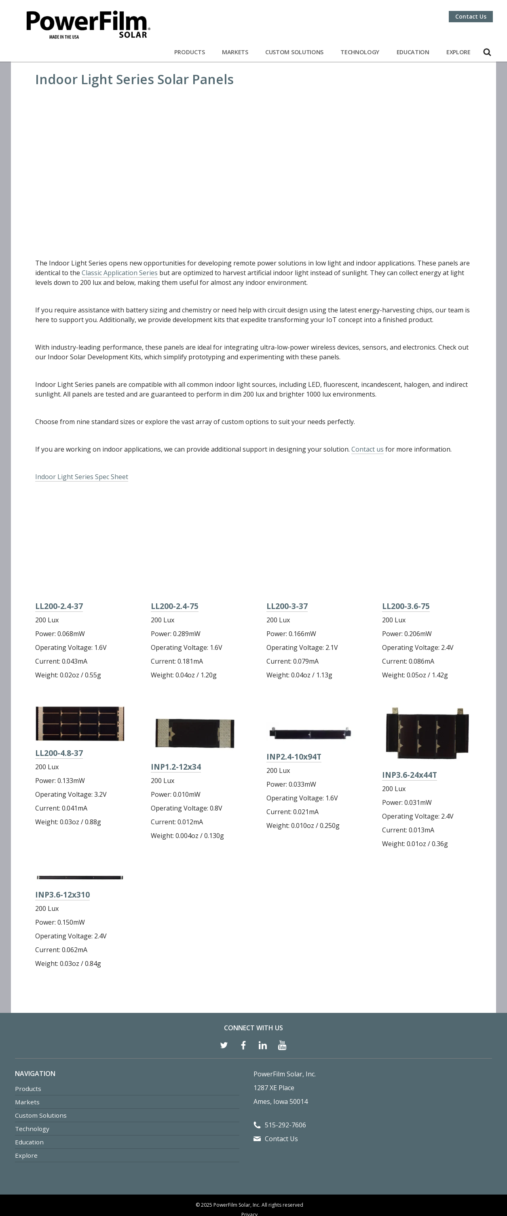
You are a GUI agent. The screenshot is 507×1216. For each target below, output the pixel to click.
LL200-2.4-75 (175, 557)
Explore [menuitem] (26, 1114)
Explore (458, 52)
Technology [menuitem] (32, 1087)
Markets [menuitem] (27, 1061)
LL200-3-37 (287, 535)
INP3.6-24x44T (409, 733)
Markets (235, 52)
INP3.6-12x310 (62, 853)
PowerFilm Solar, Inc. (285, 1032)
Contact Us (470, 16)
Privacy (249, 1173)
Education (413, 52)
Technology (359, 52)
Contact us (367, 408)
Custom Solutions (294, 52)
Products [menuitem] (28, 1047)
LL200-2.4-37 (59, 551)
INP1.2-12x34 (176, 725)
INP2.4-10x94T (293, 715)
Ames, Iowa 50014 (281, 1060)
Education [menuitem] (29, 1101)
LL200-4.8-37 (59, 711)
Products (189, 52)
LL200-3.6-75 (406, 564)
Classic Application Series (120, 232)
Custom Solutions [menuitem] (41, 1074)
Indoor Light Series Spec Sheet (81, 436)
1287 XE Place (274, 1046)
